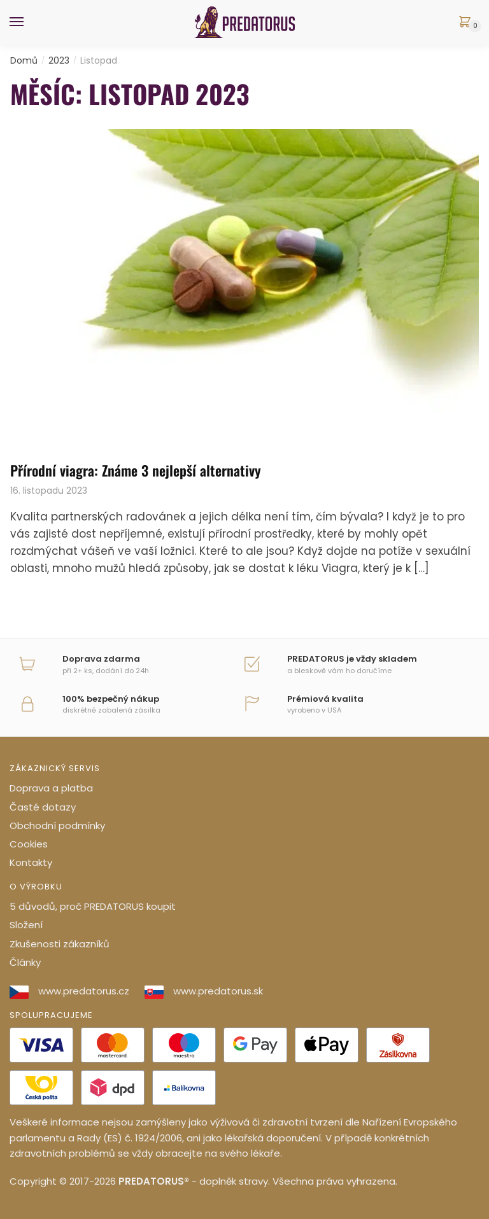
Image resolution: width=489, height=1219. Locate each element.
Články (25, 962)
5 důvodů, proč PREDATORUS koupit (93, 906)
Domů (24, 60)
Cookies (29, 844)
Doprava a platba (51, 788)
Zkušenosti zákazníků (60, 944)
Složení (26, 924)
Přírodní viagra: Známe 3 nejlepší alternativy (135, 470)
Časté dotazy (43, 807)
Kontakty (31, 862)
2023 (58, 60)
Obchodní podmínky (57, 825)
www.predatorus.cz (69, 991)
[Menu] (29, 22)
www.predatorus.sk (204, 991)
